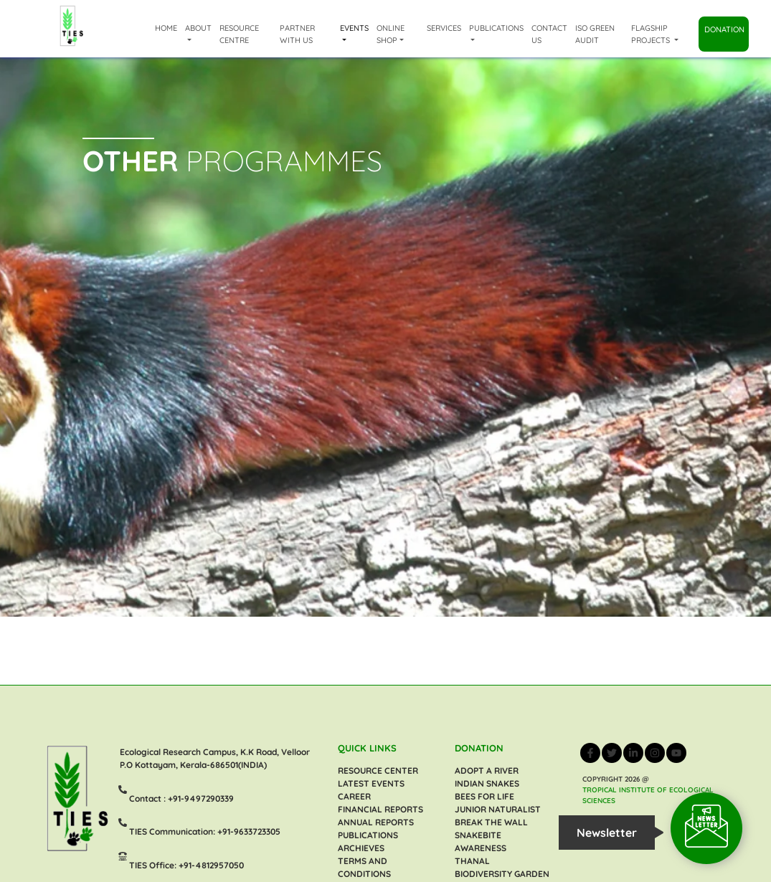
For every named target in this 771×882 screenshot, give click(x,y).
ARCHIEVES (361, 848)
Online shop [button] (391, 34)
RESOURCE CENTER (378, 770)
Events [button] (354, 28)
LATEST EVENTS (371, 783)
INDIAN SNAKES (487, 783)
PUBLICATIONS (368, 835)
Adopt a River (487, 770)
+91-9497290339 (201, 797)
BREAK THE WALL (491, 822)
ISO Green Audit (595, 34)
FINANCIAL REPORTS (380, 809)
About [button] (198, 28)
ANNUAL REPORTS (376, 822)
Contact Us (549, 34)
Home (166, 28)
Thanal (472, 860)
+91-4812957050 (211, 864)
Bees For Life (484, 796)
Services (444, 28)
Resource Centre (239, 34)
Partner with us (297, 34)
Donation (724, 29)
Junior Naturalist (498, 809)
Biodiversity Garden (502, 873)
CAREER (354, 796)
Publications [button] (496, 28)
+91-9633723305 (248, 831)
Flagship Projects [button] (651, 34)
